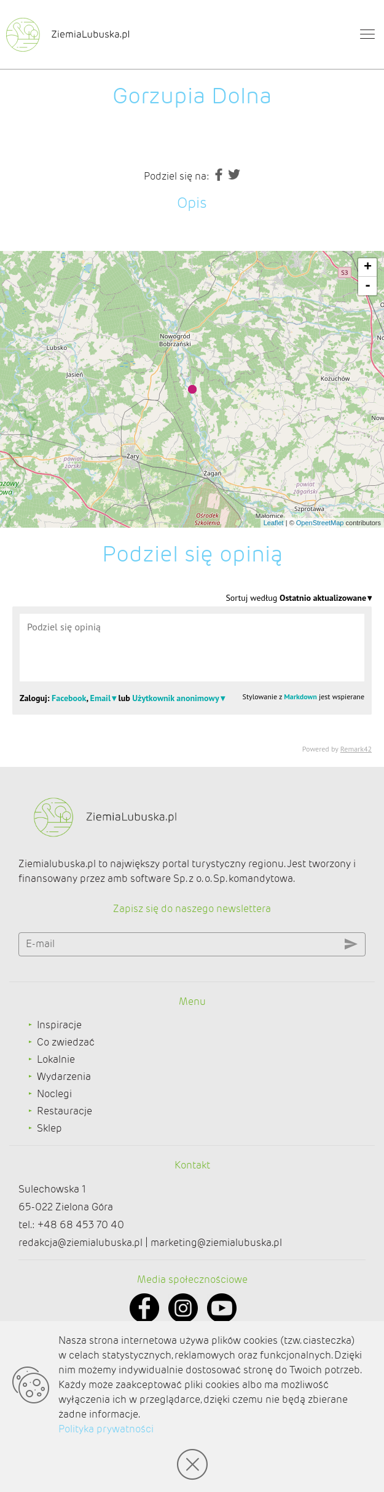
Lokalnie (56, 1059)
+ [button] (368, 267)
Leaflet (274, 522)
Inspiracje (59, 1024)
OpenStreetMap (320, 522)
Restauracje (64, 1111)
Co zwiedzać (66, 1042)
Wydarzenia (64, 1076)
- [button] (368, 286)
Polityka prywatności (106, 1429)
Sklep (49, 1128)
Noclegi (54, 1093)
